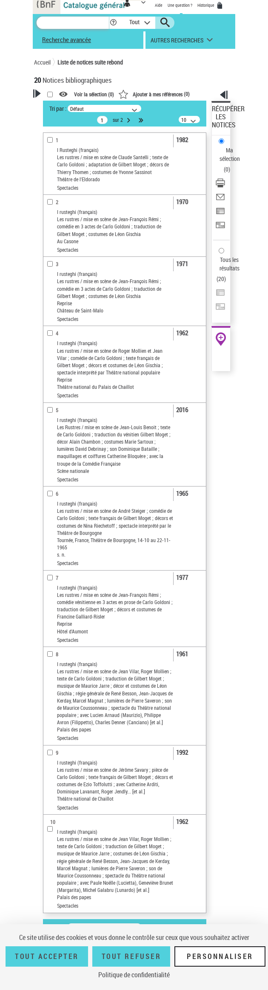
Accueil (42, 62)
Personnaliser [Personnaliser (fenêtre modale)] (220, 956)
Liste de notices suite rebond (90, 62)
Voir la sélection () (94, 94)
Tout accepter (47, 956)
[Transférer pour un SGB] (220, 228)
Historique (206, 5)
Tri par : (57, 108)
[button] (113, 23)
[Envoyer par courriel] (220, 200)
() (154, 93)
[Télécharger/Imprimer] (220, 186)
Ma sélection (230, 154)
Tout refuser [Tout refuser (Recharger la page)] (131, 956)
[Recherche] (73, 23)
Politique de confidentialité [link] (134, 974)
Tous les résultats (229, 264)
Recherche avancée (66, 39)
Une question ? (180, 5)
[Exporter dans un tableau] (220, 214)
